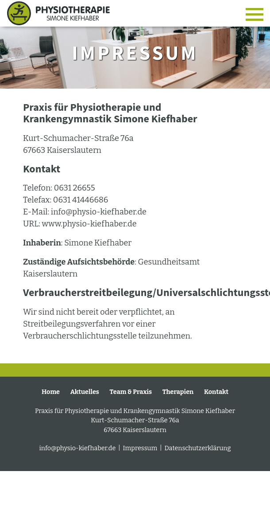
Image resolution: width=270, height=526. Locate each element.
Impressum (141, 448)
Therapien (178, 392)
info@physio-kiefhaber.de (78, 448)
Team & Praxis (131, 392)
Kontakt (216, 392)
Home (51, 392)
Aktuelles (84, 392)
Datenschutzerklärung (197, 448)
